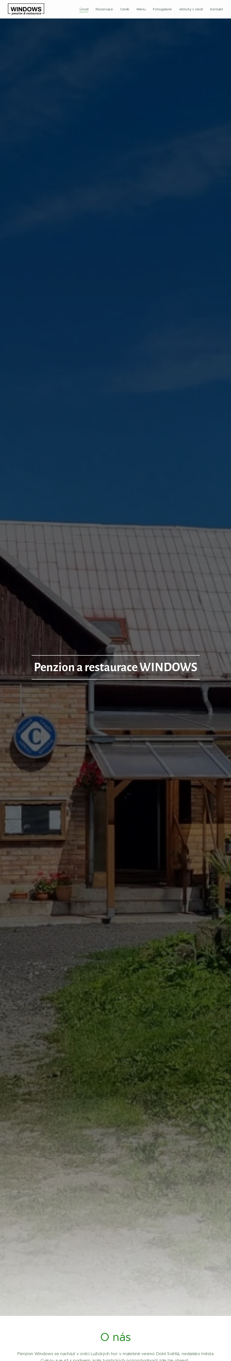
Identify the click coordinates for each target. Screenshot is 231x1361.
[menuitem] (85, 9)
